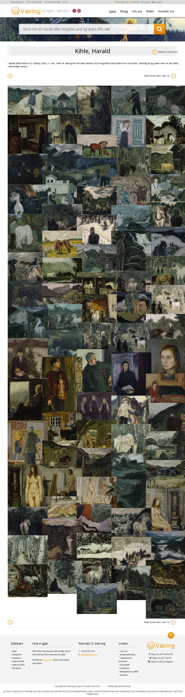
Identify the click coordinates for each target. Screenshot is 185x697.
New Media (126, 686)
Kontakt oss (166, 11)
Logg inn (146, 2)
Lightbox (135, 2)
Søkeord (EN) (18, 661)
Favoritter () (121, 2)
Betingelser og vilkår (129, 671)
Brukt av (123, 675)
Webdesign (113, 686)
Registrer (157, 2)
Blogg (124, 11)
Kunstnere (16, 658)
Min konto (16, 668)
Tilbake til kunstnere (165, 52)
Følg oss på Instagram (160, 661)
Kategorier (17, 654)
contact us (47, 660)
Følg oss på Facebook (161, 654)
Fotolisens (125, 668)
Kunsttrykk (124, 664)
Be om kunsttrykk (52, 2)
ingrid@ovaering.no (89, 654)
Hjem (112, 11)
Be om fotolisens (34, 2)
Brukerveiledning (127, 654)
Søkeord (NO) (18, 664)
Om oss (137, 11)
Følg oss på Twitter (161, 657)
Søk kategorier (17, 2)
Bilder (150, 11)
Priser (65, 2)
